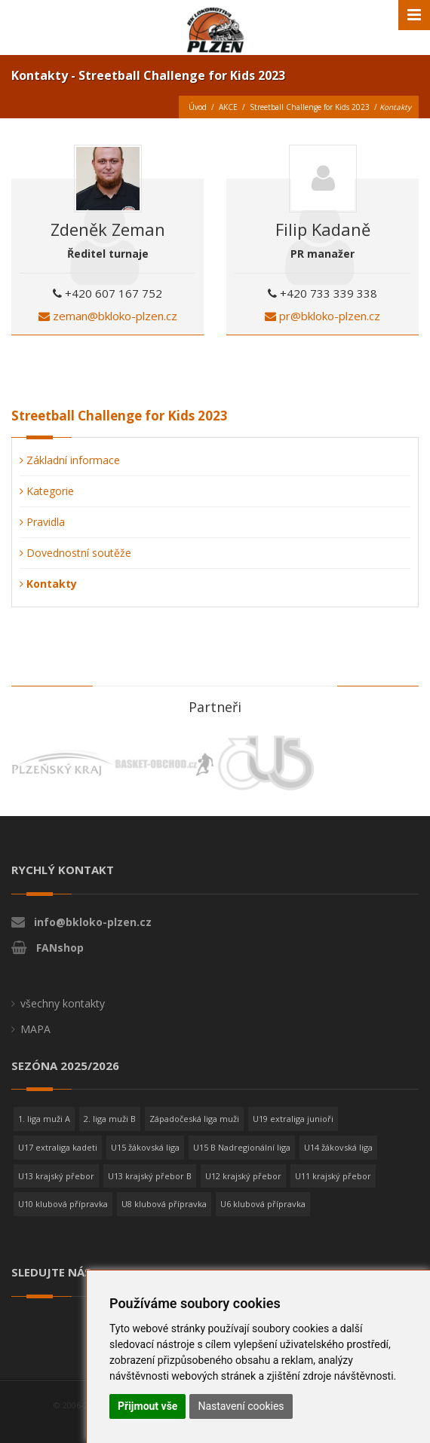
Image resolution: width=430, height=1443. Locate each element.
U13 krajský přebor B (150, 1176)
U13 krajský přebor (56, 1176)
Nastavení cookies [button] (241, 1406)
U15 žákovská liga (145, 1147)
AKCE (228, 107)
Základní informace (70, 460)
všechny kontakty (62, 1003)
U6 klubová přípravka (263, 1203)
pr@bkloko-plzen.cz (322, 315)
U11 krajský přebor (333, 1176)
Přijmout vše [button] (147, 1406)
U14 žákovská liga (338, 1147)
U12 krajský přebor (243, 1176)
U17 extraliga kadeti (57, 1147)
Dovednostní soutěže (75, 553)
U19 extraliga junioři (293, 1118)
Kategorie (47, 491)
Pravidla (42, 522)
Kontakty (48, 583)
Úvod (198, 107)
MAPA (35, 1029)
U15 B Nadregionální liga (241, 1147)
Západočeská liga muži (194, 1118)
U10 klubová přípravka (63, 1203)
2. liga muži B (110, 1118)
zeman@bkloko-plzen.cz (107, 315)
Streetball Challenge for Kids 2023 (310, 107)
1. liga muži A (44, 1118)
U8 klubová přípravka (164, 1203)
